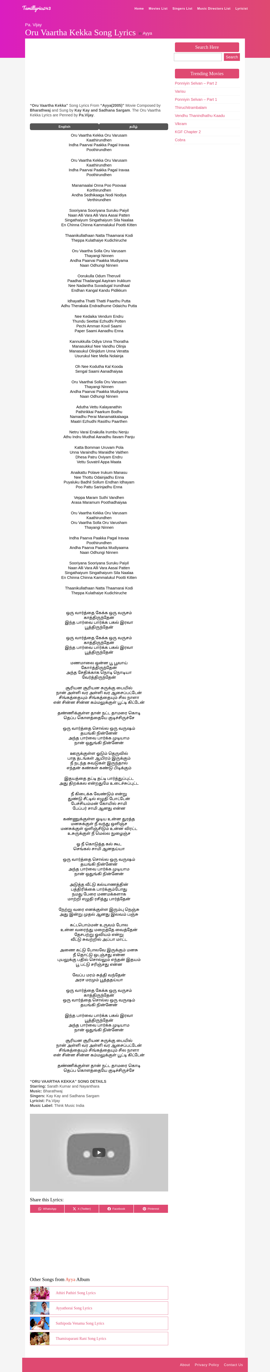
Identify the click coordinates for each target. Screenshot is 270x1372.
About (185, 1365)
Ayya (147, 33)
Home (139, 8)
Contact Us (233, 1365)
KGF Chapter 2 (188, 132)
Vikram (181, 124)
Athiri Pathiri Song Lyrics (76, 1293)
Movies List (158, 8)
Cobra (180, 140)
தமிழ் (133, 127)
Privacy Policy (207, 1365)
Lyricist (241, 8)
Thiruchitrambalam (191, 107)
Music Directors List (214, 8)
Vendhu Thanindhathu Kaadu (200, 115)
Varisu (180, 91)
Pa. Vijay (33, 24)
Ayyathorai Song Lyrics (74, 1308)
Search (232, 57)
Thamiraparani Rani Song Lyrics (81, 1338)
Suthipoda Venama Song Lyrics (80, 1323)
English (64, 127)
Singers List (182, 8)
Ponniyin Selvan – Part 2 (196, 83)
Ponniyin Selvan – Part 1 (196, 99)
